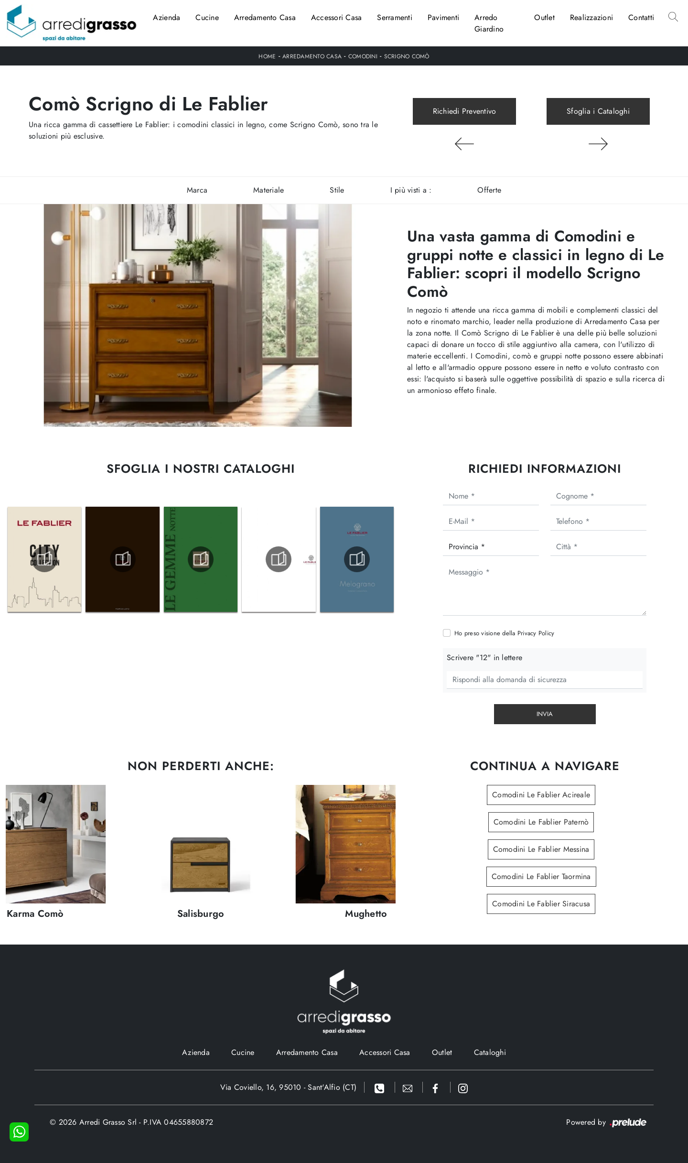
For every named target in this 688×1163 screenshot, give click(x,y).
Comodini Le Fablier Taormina (541, 876)
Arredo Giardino (489, 23)
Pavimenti (443, 17)
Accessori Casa (336, 17)
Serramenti (394, 17)
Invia (545, 713)
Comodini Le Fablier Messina (541, 849)
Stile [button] (337, 190)
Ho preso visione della (504, 633)
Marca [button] (197, 190)
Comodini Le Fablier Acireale (541, 794)
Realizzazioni (591, 17)
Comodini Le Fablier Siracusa (541, 903)
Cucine (207, 17)
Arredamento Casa (265, 17)
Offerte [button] (489, 190)
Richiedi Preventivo (464, 111)
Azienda (167, 17)
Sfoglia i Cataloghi (598, 111)
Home (267, 56)
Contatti (641, 17)
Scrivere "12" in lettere (484, 657)
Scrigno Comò (407, 56)
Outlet (544, 17)
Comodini (362, 56)
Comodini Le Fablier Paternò (541, 821)
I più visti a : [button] (411, 190)
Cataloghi (490, 1052)
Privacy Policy (536, 633)
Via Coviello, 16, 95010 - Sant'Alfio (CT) (288, 1087)
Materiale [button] (268, 190)
